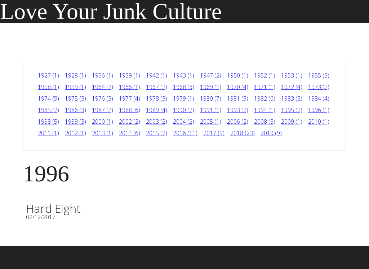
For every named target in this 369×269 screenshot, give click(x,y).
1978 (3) (156, 98)
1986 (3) (75, 110)
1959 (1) (75, 87)
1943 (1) (183, 75)
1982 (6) (264, 98)
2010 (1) (318, 121)
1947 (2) (210, 75)
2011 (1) (48, 133)
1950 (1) (237, 75)
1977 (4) (129, 98)
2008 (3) (264, 121)
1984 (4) (318, 98)
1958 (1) (48, 87)
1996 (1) (318, 110)
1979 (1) (183, 98)
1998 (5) (48, 121)
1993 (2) (237, 110)
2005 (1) (210, 121)
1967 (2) (156, 87)
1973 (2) (318, 87)
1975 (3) (75, 98)
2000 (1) (102, 121)
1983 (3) (291, 98)
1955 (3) (318, 75)
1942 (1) (156, 75)
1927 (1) (48, 75)
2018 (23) (242, 133)
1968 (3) (183, 87)
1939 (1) (129, 75)
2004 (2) (183, 121)
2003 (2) (156, 121)
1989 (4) (156, 110)
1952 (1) (264, 75)
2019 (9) (271, 133)
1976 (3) (102, 98)
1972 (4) (291, 87)
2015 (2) (156, 133)
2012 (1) (75, 133)
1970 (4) (237, 87)
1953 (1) (291, 75)
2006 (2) (237, 121)
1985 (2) (48, 110)
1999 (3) (75, 121)
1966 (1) (129, 87)
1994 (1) (264, 110)
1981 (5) (237, 98)
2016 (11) (185, 133)
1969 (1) (210, 87)
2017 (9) (213, 133)
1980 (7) (210, 98)
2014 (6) (129, 133)
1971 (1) (264, 87)
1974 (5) (48, 98)
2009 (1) (291, 121)
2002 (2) (129, 121)
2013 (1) (102, 133)
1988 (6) (129, 110)
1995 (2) (291, 110)
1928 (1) (75, 75)
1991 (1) (210, 110)
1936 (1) (102, 75)
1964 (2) (102, 87)
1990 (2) (183, 110)
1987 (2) (102, 110)
